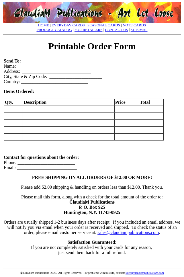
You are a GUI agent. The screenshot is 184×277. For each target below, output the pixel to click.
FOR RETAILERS (89, 30)
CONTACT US (116, 30)
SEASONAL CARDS (103, 25)
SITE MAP (139, 30)
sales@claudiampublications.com (128, 232)
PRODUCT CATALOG (54, 30)
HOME (43, 25)
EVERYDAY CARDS (68, 25)
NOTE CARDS (134, 25)
